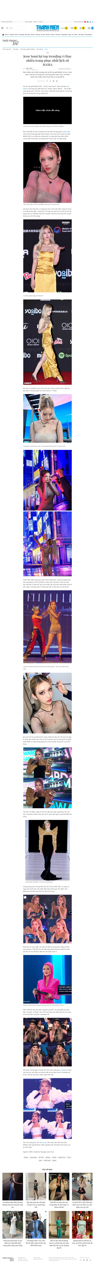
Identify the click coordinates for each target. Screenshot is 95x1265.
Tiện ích (35, 22)
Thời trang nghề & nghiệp (27, 49)
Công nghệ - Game (66, 34)
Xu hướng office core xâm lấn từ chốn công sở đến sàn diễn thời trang (36, 1243)
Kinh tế (17, 34)
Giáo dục (38, 34)
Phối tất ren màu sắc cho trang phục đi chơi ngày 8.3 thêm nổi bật (59, 1204)
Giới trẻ (33, 34)
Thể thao (57, 34)
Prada (26, 1157)
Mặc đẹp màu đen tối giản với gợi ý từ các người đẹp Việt (36, 1204)
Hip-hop (41, 1157)
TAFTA (69, 1157)
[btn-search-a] (7, 28)
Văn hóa (48, 34)
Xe (73, 34)
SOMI (40, 1160)
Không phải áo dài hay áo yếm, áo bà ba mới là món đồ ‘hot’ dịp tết (82, 1243)
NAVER (54, 1157)
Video (75, 34)
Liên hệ (41, 22)
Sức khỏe (27, 34)
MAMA (54, 1160)
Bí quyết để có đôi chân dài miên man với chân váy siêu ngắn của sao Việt (82, 1204)
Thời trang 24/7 (6, 49)
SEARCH (48, 1157)
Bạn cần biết (28, 22)
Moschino (47, 1160)
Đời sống (21, 34)
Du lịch (43, 34)
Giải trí (53, 34)
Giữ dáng (15, 49)
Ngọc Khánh (29, 68)
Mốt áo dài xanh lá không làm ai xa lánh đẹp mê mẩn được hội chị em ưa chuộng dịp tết (59, 1244)
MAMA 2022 (61, 1157)
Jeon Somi (42, 1142)
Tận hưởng (40, 49)
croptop (63, 1070)
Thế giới (12, 34)
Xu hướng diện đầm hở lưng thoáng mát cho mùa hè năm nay (12, 1204)
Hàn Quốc (66, 132)
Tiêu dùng (81, 34)
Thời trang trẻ (88, 34)
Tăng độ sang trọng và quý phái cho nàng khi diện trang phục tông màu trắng (12, 1243)
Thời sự (7, 34)
